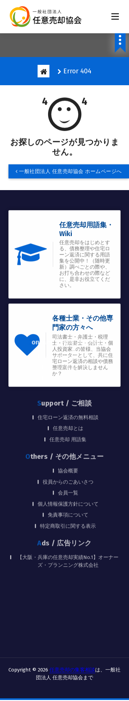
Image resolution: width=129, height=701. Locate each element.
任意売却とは (68, 369)
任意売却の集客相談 (72, 670)
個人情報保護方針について (68, 444)
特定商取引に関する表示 (68, 466)
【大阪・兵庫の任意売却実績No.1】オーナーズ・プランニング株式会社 (68, 502)
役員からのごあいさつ (68, 422)
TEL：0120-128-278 (68, 308)
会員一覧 (68, 433)
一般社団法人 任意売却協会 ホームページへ (69, 173)
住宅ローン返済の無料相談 (68, 357)
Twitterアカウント (68, 318)
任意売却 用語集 (67, 379)
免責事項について (68, 455)
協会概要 (68, 411)
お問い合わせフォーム (68, 296)
